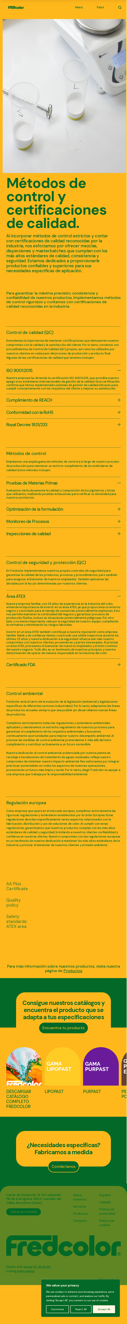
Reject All (80, 1309)
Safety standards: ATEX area (17, 921)
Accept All (104, 1309)
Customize (57, 1309)
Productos (72, 970)
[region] (80, 1298)
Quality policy (13, 902)
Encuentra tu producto (63, 1027)
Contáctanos (64, 1166)
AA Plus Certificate (17, 886)
